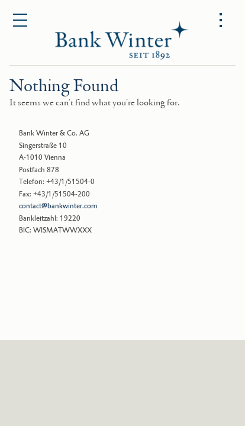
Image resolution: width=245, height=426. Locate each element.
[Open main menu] (20, 20)
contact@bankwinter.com (58, 206)
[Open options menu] (221, 20)
